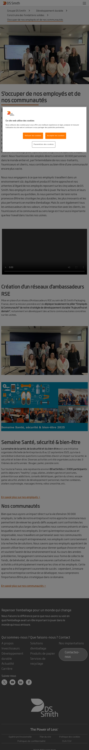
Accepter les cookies (55, 136)
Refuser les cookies (33, 136)
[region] (44, 129)
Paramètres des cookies (44, 144)
